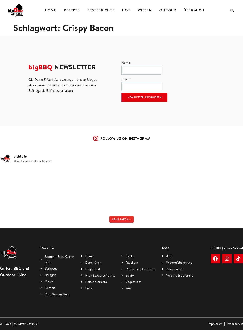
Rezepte (72, 10)
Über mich (194, 10)
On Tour (167, 10)
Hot (126, 10)
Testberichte (100, 10)
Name (141, 67)
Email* (141, 84)
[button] (232, 10)
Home (50, 10)
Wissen (145, 10)
